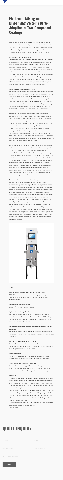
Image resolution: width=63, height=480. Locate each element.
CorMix (11, 288)
